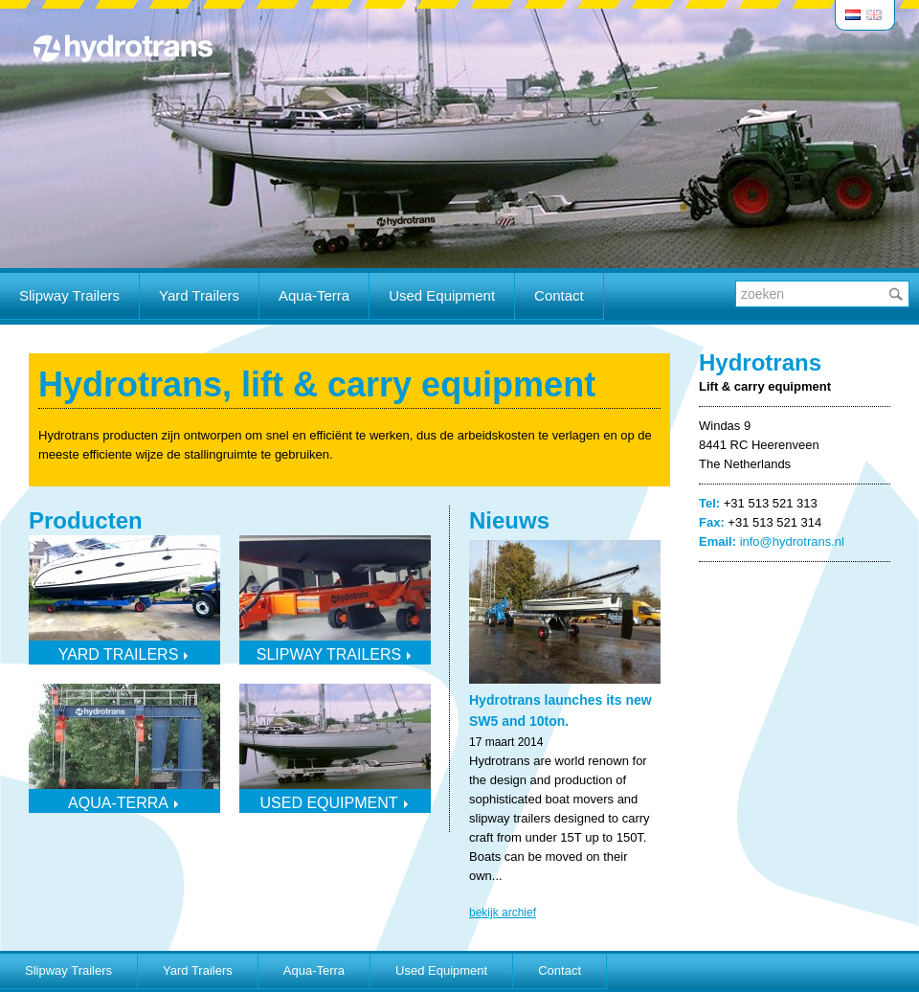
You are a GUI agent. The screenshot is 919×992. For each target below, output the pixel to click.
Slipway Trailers (69, 295)
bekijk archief (502, 912)
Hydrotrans (122, 48)
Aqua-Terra (314, 295)
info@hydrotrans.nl (792, 541)
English (875, 15)
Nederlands (854, 15)
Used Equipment (442, 295)
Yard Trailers (199, 295)
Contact (559, 295)
